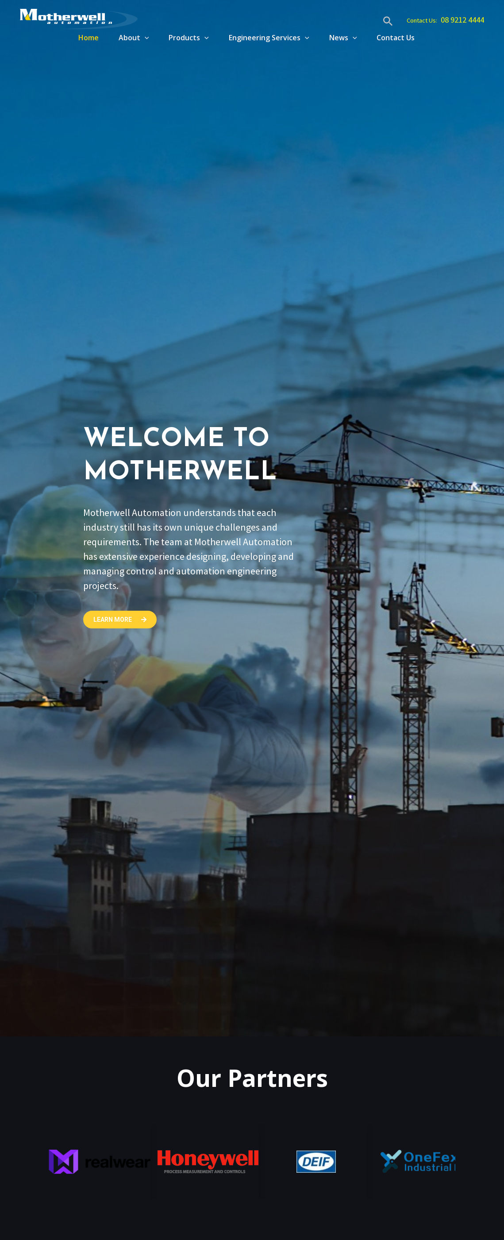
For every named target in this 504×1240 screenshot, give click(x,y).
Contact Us (396, 37)
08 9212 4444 (459, 19)
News (341, 37)
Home (77, 37)
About (125, 37)
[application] (135, 37)
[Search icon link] (376, 22)
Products (182, 37)
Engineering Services (264, 37)
